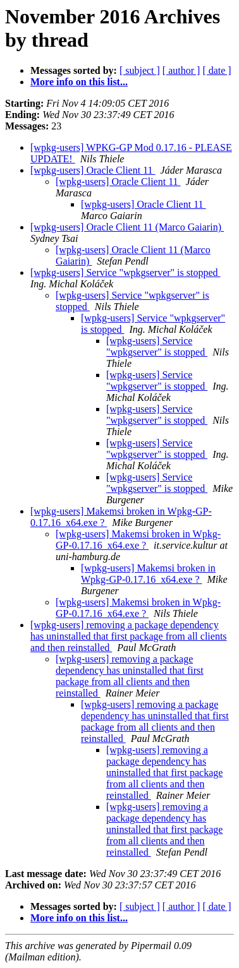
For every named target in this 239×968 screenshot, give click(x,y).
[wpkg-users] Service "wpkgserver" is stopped (125, 272)
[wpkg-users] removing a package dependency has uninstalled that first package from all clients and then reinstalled (128, 636)
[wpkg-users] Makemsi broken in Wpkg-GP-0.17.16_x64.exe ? (138, 540)
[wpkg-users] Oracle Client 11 (93, 170)
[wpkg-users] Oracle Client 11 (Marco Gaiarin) (127, 227)
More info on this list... (79, 81)
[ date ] (216, 70)
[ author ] (181, 70)
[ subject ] (140, 70)
